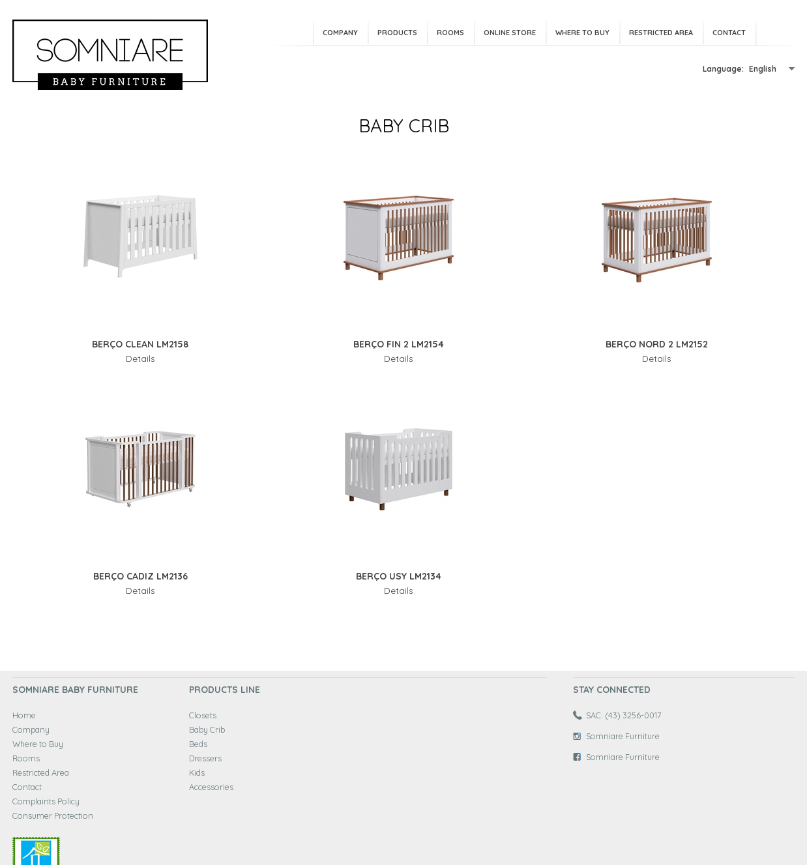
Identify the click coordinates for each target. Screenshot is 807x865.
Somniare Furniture (623, 736)
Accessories (211, 787)
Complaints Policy (46, 801)
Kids (197, 772)
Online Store (510, 32)
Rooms (450, 32)
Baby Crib (207, 729)
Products (397, 32)
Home (24, 715)
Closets (202, 715)
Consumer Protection (52, 815)
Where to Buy (582, 32)
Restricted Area (661, 32)
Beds (198, 744)
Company (340, 32)
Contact (729, 32)
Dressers (205, 758)
